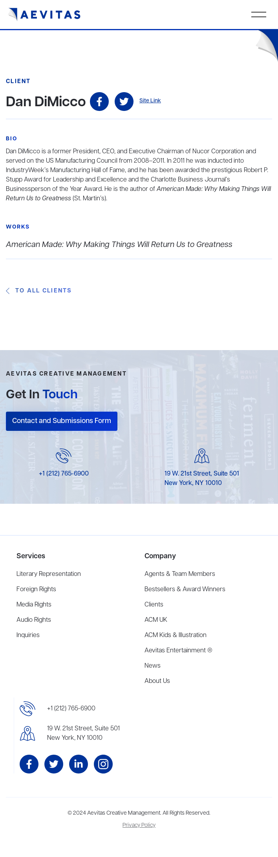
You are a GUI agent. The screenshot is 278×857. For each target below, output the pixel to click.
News (152, 666)
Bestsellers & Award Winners (184, 589)
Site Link (150, 101)
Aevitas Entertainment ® (178, 650)
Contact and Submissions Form (61, 421)
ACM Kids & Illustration (175, 635)
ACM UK (155, 620)
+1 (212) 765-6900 (64, 474)
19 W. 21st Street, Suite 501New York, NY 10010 (83, 733)
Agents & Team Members (179, 574)
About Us (157, 681)
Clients (153, 605)
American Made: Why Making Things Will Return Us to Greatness (119, 245)
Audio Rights (33, 620)
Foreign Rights (36, 589)
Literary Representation (48, 574)
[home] (44, 15)
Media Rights (33, 605)
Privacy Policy (139, 825)
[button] (258, 14)
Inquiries (28, 635)
